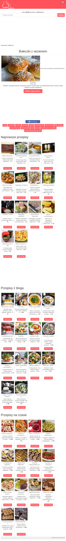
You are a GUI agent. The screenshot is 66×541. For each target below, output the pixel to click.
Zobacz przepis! (7, 168)
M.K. (64, 537)
